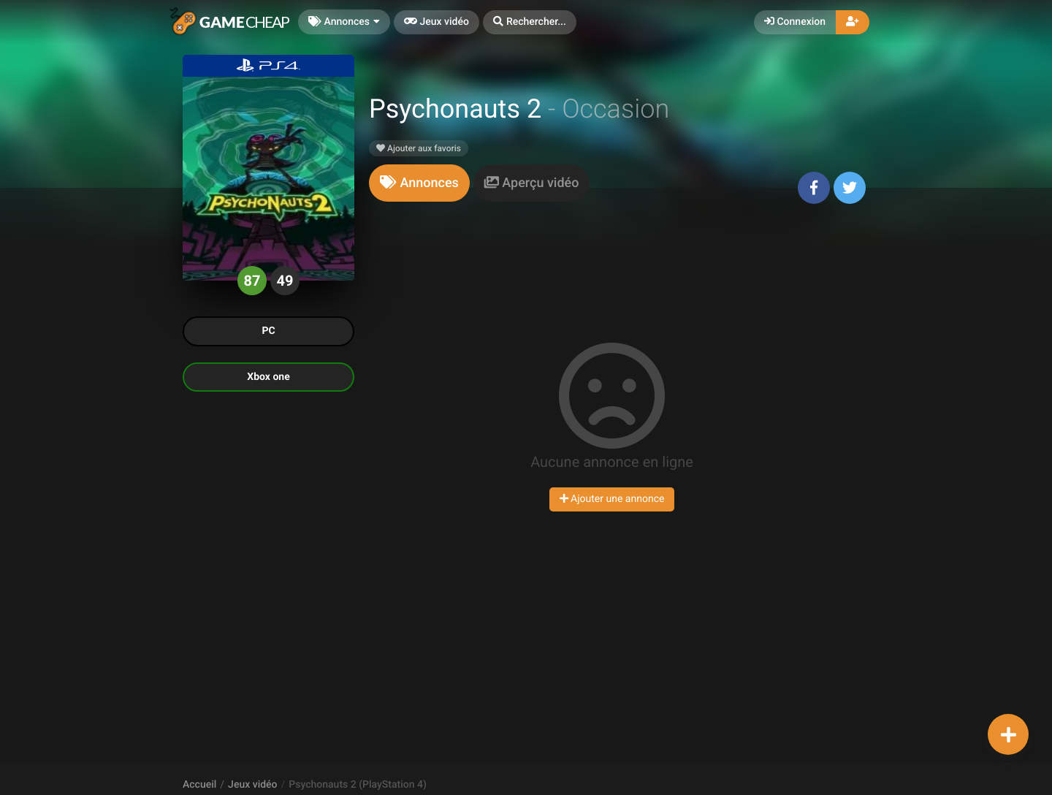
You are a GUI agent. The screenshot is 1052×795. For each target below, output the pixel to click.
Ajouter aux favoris (418, 148)
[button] (529, 22)
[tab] (419, 183)
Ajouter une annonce (612, 499)
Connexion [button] (795, 22)
